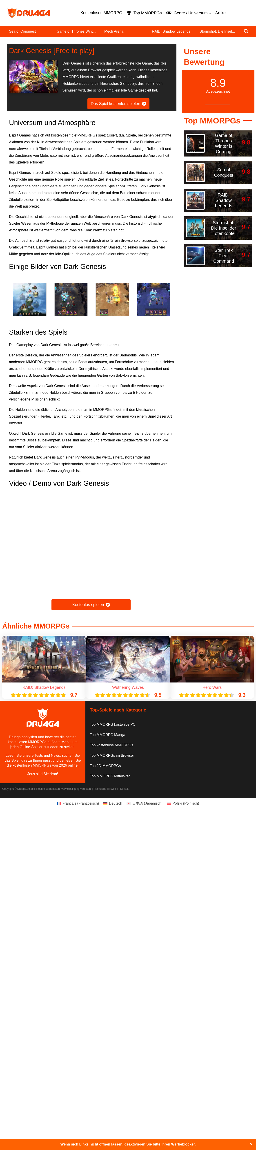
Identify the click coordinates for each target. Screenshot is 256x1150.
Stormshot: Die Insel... (217, 31)
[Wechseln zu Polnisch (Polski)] (183, 803)
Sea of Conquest (22, 31)
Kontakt (124, 788)
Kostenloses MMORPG (101, 13)
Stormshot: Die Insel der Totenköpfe (223, 228)
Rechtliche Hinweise (106, 788)
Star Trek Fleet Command (223, 256)
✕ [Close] (251, 1144)
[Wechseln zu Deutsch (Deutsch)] (112, 803)
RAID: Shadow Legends (171, 31)
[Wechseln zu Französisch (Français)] (78, 803)
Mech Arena (113, 31)
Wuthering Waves (128, 687)
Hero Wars (212, 687)
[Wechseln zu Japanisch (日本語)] (144, 803)
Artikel (221, 13)
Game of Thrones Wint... (76, 31)
